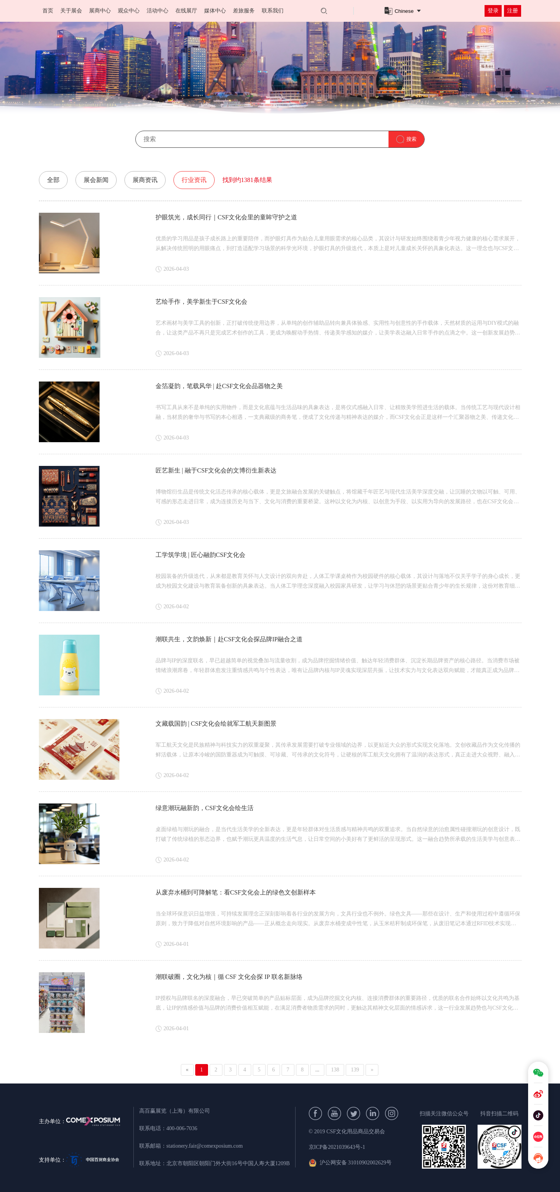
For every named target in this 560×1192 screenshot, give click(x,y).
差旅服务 (244, 11)
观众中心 (129, 11)
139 (355, 1070)
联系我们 (273, 11)
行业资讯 (194, 180)
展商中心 (100, 11)
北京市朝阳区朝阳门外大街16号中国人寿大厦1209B (228, 1163)
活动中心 (157, 11)
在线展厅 (186, 11)
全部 (53, 180)
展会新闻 (96, 180)
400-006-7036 (181, 1128)
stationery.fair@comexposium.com (204, 1146)
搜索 (411, 139)
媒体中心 (215, 11)
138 (335, 1070)
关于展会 (71, 11)
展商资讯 (145, 180)
